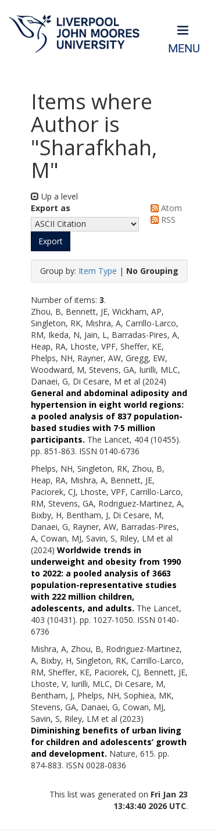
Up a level (54, 196)
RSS (161, 219)
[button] (50, 241)
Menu (184, 48)
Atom (164, 207)
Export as (50, 207)
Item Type (97, 270)
